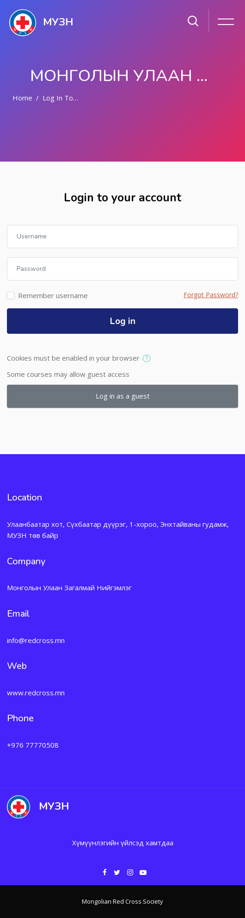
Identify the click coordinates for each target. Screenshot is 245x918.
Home (22, 97)
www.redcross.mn (36, 692)
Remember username (53, 295)
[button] (148, 359)
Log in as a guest (123, 395)
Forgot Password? (211, 294)
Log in (122, 321)
